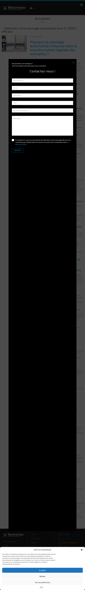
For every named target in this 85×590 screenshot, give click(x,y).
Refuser (42, 576)
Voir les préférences (42, 582)
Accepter (42, 570)
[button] (82, 550)
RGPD (41, 587)
